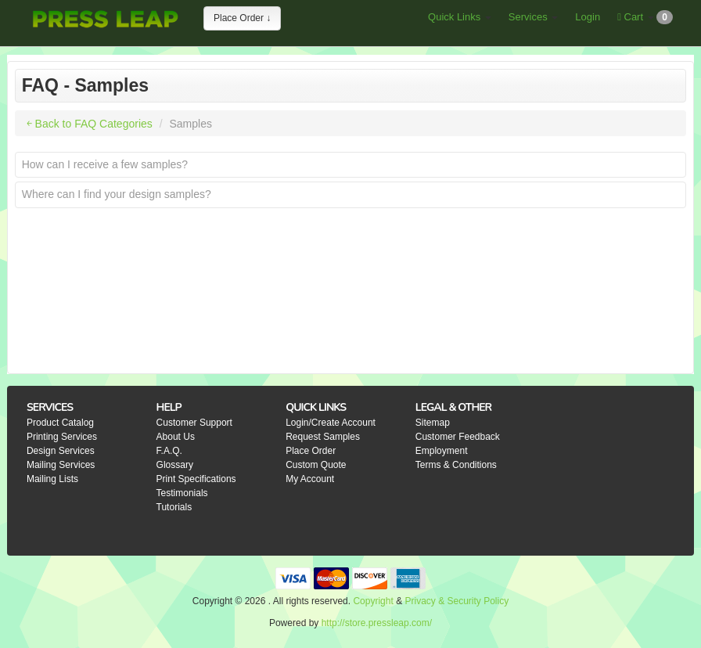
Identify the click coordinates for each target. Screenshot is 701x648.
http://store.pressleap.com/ (377, 622)
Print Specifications (196, 478)
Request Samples (323, 436)
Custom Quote (316, 464)
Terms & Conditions (456, 464)
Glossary (174, 464)
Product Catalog (60, 422)
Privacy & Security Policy (456, 601)
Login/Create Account (331, 422)
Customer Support (194, 422)
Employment (441, 450)
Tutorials (174, 507)
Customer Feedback (457, 436)
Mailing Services (61, 464)
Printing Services (62, 436)
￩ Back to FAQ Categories (90, 123)
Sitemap (432, 422)
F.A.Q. (169, 450)
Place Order (311, 450)
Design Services (61, 450)
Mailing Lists (52, 478)
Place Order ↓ (242, 18)
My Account (310, 478)
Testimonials (182, 493)
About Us (175, 436)
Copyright (373, 601)
